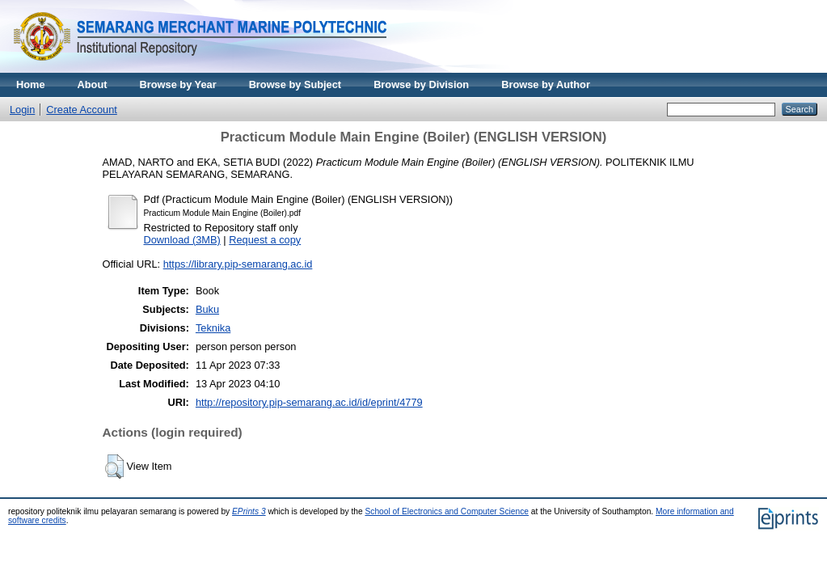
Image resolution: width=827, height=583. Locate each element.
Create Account (81, 110)
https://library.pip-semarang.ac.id (238, 264)
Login (22, 110)
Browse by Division (421, 84)
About (93, 84)
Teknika (213, 328)
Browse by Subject (295, 84)
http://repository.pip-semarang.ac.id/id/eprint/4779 (309, 402)
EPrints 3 (249, 511)
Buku (207, 309)
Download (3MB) (182, 240)
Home (30, 84)
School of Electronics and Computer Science (447, 511)
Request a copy (265, 240)
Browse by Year (178, 84)
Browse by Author (545, 84)
